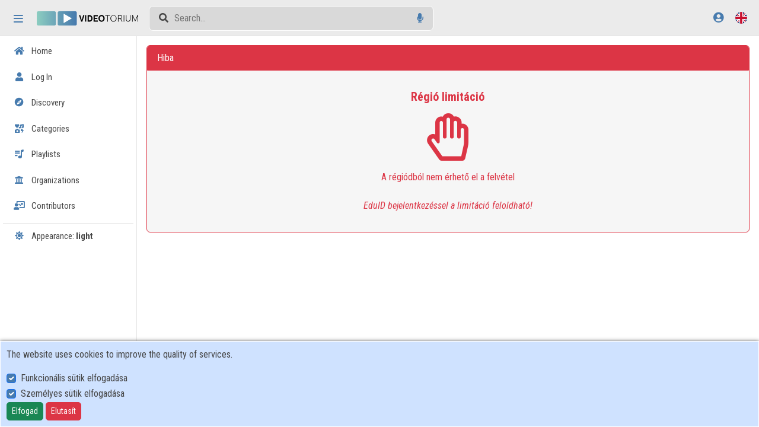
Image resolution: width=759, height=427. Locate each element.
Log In (33, 77)
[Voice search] (420, 18)
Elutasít (63, 411)
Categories (41, 128)
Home (33, 51)
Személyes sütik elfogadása (73, 393)
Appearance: (53, 236)
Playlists (37, 154)
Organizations (46, 180)
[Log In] (718, 17)
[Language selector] (741, 17)
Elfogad (25, 411)
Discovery (39, 102)
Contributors (44, 205)
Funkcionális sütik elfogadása (74, 378)
